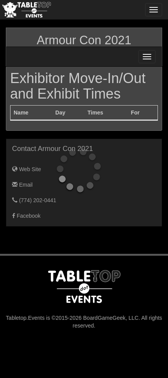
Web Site (26, 169)
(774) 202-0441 (34, 200)
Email (22, 185)
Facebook (26, 216)
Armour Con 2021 (84, 40)
